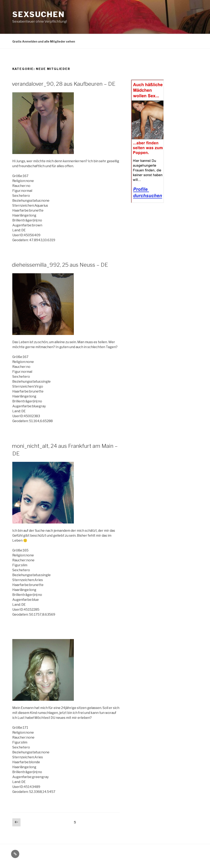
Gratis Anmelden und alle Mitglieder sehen (43, 41)
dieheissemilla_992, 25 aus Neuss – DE (60, 265)
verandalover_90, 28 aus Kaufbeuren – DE (63, 84)
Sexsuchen (38, 14)
